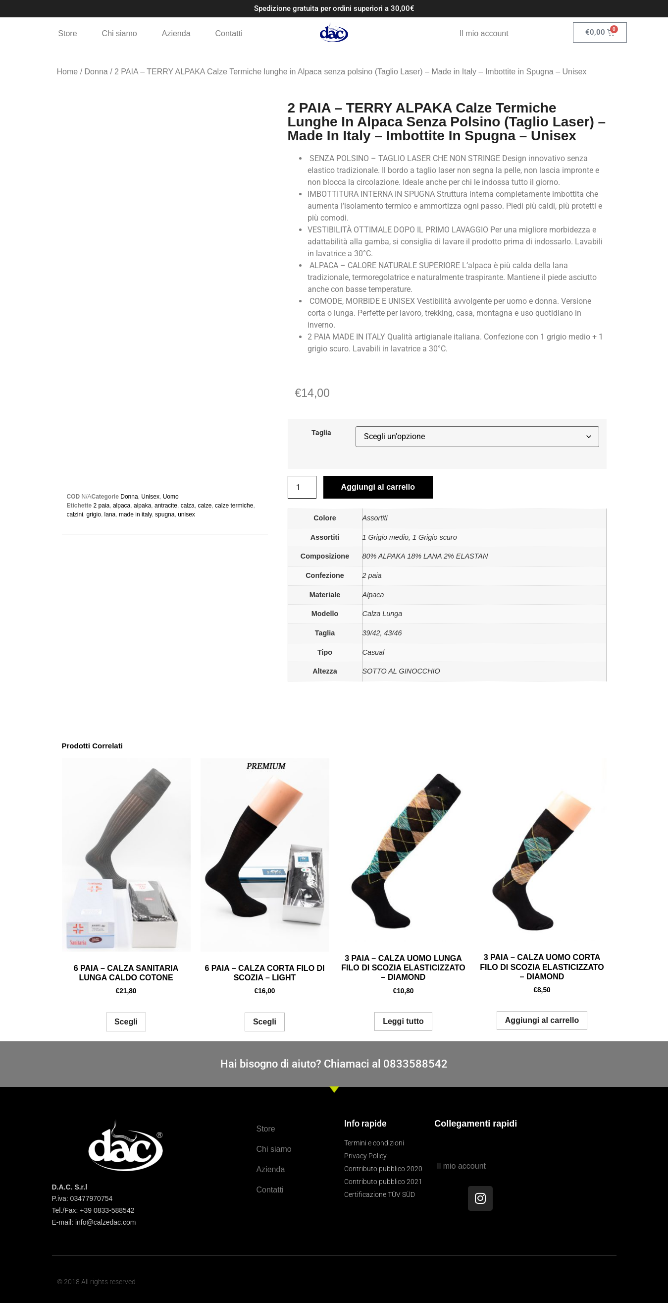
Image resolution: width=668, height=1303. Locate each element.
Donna (96, 71)
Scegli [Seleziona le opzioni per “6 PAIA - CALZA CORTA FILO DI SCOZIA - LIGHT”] (264, 1022)
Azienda (176, 33)
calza (188, 505)
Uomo (171, 496)
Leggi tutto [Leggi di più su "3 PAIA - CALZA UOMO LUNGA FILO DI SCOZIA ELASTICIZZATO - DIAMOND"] (403, 1021)
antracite (165, 505)
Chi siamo (119, 33)
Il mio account (484, 33)
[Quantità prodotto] (302, 487)
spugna (164, 514)
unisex (186, 514)
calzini (75, 514)
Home (67, 71)
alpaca (121, 505)
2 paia (102, 505)
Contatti (229, 33)
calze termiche (234, 505)
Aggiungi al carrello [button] (542, 1020)
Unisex (150, 496)
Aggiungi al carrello (378, 487)
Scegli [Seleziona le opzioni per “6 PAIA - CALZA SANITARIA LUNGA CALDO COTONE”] (126, 1022)
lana (110, 514)
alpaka (142, 505)
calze (204, 505)
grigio (94, 514)
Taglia (321, 433)
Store (67, 33)
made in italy (135, 514)
